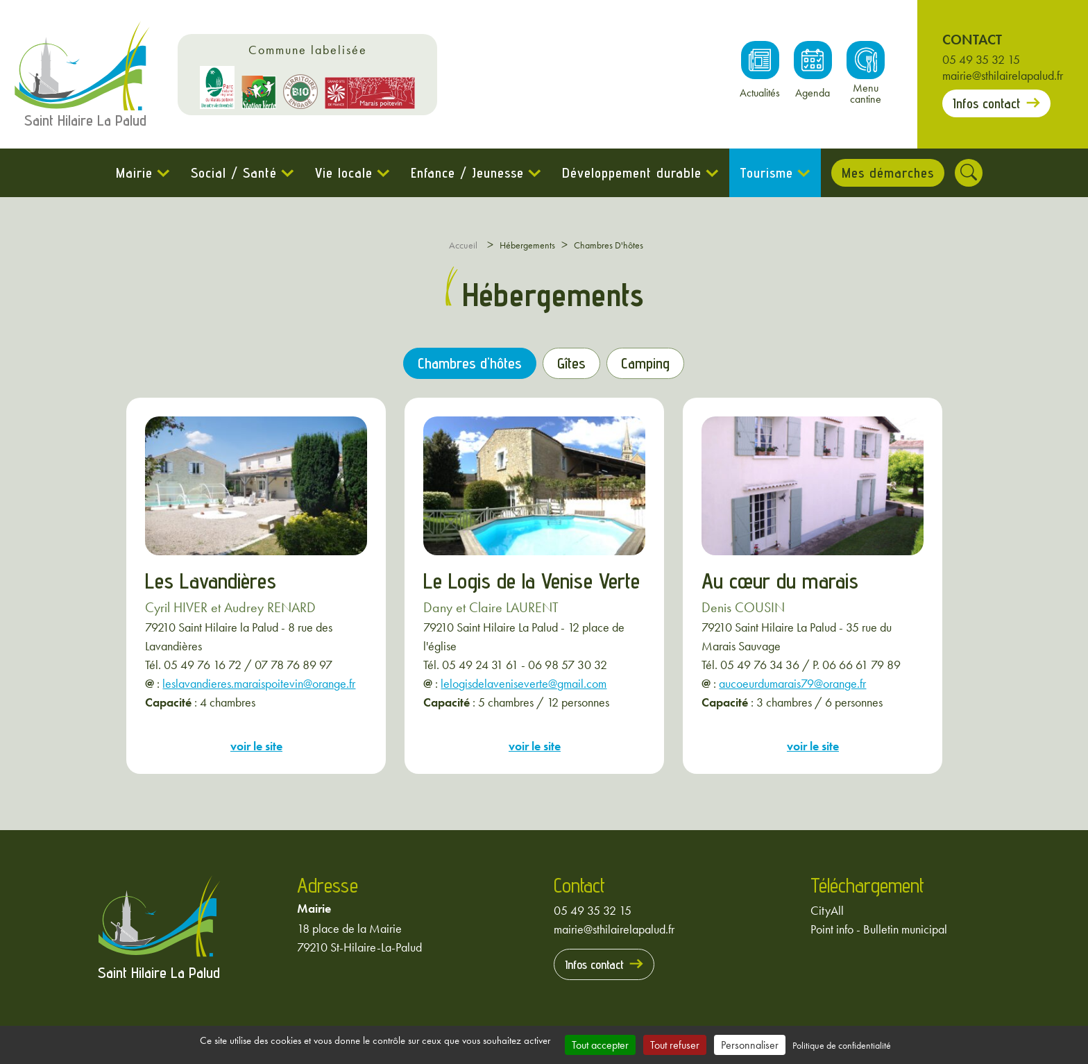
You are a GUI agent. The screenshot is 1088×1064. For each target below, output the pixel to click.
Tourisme (766, 172)
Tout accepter (600, 1045)
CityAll (827, 910)
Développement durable (632, 172)
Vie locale (344, 172)
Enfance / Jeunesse (467, 172)
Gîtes (571, 363)
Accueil (463, 245)
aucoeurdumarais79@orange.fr (792, 683)
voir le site (256, 746)
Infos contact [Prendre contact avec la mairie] (987, 103)
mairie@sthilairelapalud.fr (1002, 75)
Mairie (134, 172)
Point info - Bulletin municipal (878, 929)
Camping (645, 363)
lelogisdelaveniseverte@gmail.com (523, 683)
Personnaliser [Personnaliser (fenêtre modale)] (750, 1045)
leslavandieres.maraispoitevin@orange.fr (258, 683)
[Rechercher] (969, 173)
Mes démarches (888, 172)
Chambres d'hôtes (470, 363)
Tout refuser (674, 1045)
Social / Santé (234, 172)
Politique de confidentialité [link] (841, 1045)
